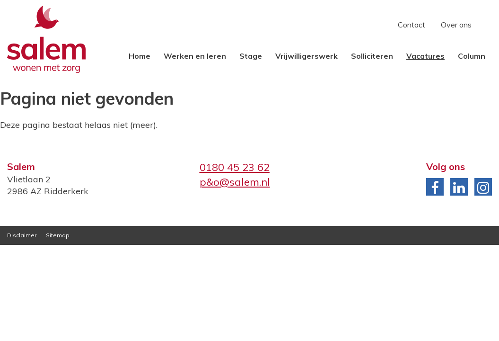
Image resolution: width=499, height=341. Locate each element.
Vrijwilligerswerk (306, 56)
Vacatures (425, 56)
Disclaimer (21, 235)
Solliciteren (372, 56)
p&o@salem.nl (235, 181)
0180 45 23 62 (235, 167)
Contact (411, 24)
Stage (250, 56)
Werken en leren (195, 56)
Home (139, 56)
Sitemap (58, 235)
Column (471, 56)
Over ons (456, 24)
